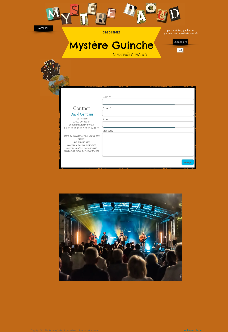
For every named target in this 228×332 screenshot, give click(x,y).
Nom (105, 97)
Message (107, 130)
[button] (120, 237)
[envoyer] (188, 162)
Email (105, 108)
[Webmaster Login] (193, 330)
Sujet (105, 119)
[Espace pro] (180, 42)
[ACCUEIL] (43, 28)
